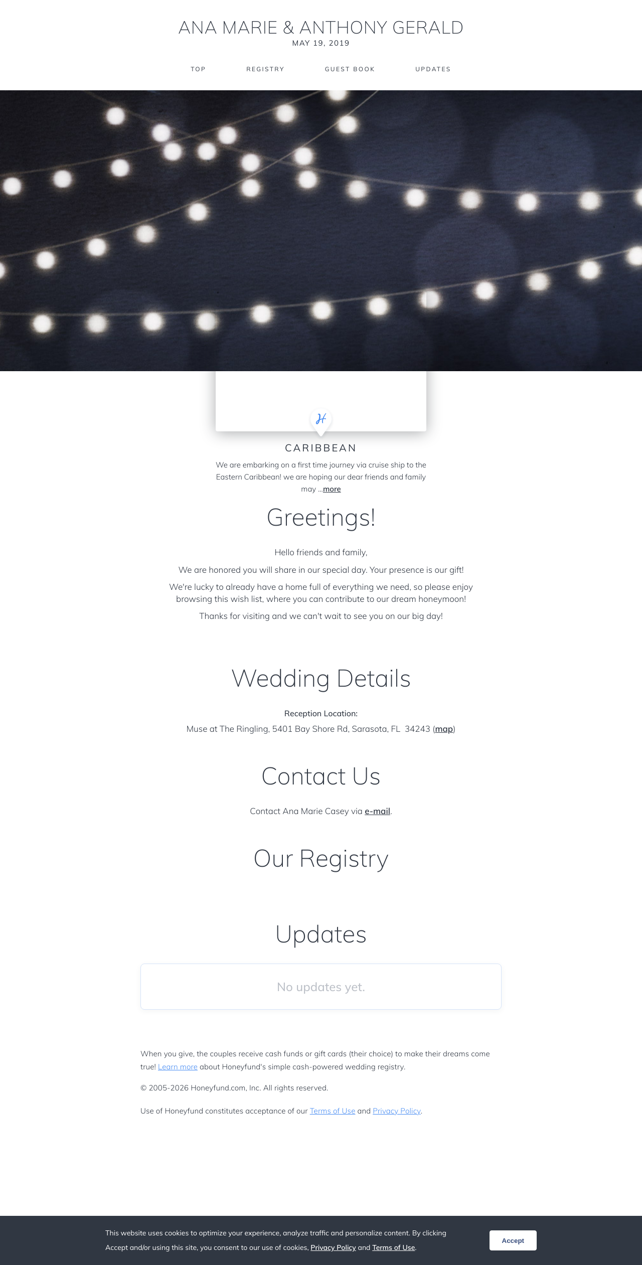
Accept (513, 1240)
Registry (265, 69)
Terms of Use (333, 1111)
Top (198, 69)
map (444, 729)
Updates (433, 69)
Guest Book (350, 69)
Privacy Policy (396, 1111)
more (332, 489)
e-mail (377, 811)
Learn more (178, 1066)
